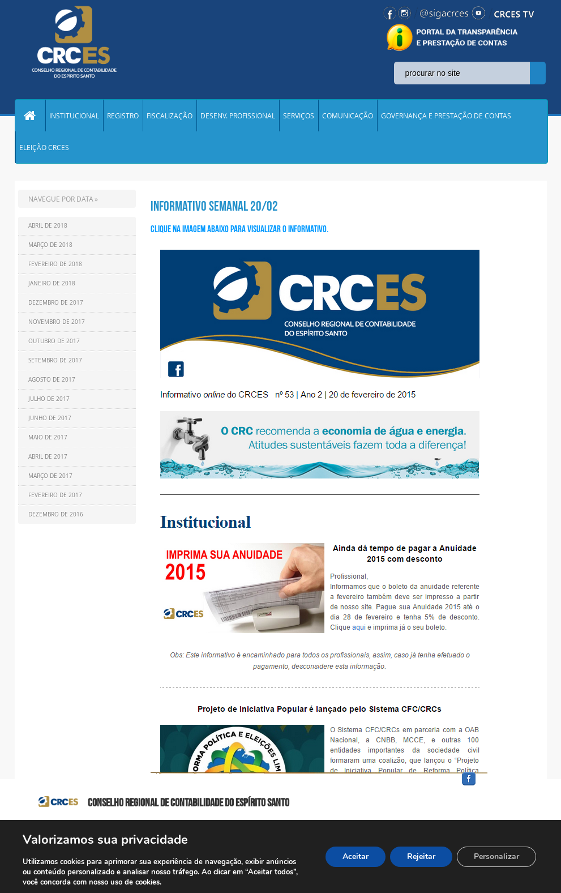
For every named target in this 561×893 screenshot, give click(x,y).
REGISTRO (123, 115)
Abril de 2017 (47, 456)
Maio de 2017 (47, 437)
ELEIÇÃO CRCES (44, 147)
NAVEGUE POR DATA (60, 198)
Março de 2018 (50, 245)
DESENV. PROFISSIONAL (237, 115)
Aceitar (355, 856)
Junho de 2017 (49, 418)
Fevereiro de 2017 (55, 495)
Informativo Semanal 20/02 (214, 206)
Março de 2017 (50, 476)
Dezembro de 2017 (55, 302)
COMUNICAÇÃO (347, 115)
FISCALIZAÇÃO (169, 115)
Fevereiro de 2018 (55, 264)
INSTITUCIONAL (74, 115)
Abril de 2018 (47, 225)
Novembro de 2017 (56, 322)
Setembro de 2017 (55, 360)
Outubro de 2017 (54, 341)
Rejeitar (421, 856)
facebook (496, 786)
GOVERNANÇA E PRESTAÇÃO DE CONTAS (446, 115)
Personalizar (496, 856)
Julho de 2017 (49, 399)
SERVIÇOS (298, 115)
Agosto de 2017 (51, 379)
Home (30, 115)
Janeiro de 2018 (51, 283)
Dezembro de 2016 (55, 514)
